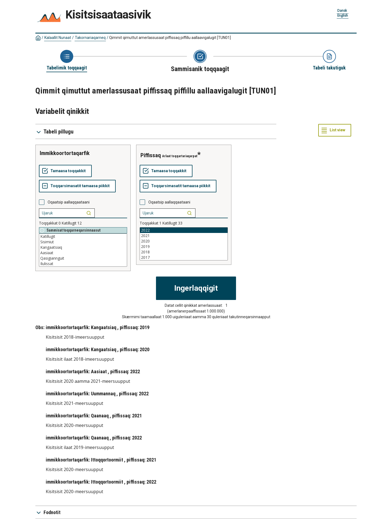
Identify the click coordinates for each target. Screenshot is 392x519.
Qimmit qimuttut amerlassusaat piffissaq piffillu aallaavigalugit (170, 37)
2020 (184, 241)
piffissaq (150, 155)
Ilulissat (83, 263)
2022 (184, 230)
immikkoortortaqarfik (65, 153)
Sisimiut (83, 242)
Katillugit (83, 236)
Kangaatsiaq (83, 247)
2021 (184, 235)
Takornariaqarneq (90, 37)
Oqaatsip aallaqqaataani (69, 202)
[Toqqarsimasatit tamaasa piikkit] (77, 186)
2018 (184, 252)
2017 (184, 257)
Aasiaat (83, 253)
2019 (184, 246)
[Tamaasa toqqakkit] (65, 171)
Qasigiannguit (83, 258)
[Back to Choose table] (66, 60)
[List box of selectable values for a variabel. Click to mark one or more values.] (83, 250)
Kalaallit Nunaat (57, 37)
